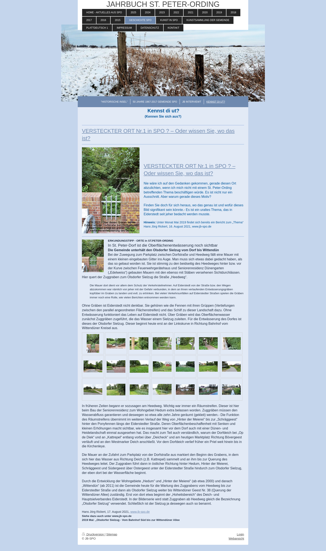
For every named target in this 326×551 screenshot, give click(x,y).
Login (240, 534)
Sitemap (111, 534)
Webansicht (236, 538)
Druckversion (93, 534)
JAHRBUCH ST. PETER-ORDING (163, 4)
